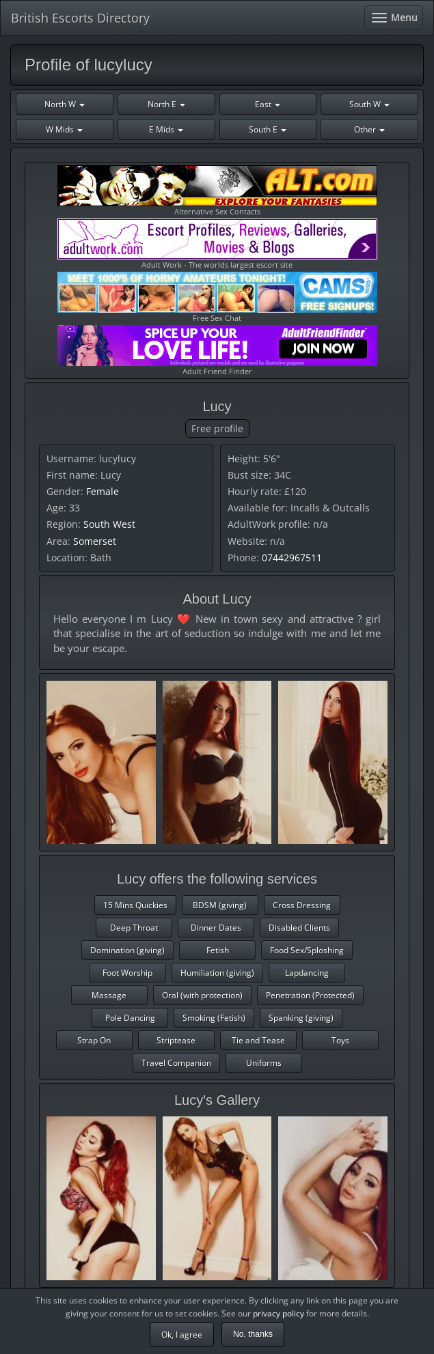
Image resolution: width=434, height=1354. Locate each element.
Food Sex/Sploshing (307, 950)
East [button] (267, 104)
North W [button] (64, 104)
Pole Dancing (130, 1018)
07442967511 (292, 557)
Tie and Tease (258, 1040)
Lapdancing (307, 972)
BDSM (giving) (220, 905)
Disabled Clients (299, 927)
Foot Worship (127, 972)
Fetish (217, 950)
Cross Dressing (302, 905)
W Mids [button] (64, 129)
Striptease (176, 1040)
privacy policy (278, 1313)
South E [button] (267, 129)
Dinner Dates (216, 927)
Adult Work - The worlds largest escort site (217, 244)
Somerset (94, 541)
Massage (109, 995)
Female (102, 491)
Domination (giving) (127, 950)
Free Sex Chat (217, 297)
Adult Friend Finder (217, 350)
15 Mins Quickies (135, 905)
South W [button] (369, 104)
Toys (340, 1040)
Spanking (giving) (301, 1018)
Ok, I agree (181, 1334)
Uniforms (264, 1063)
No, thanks (253, 1334)
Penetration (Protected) (310, 995)
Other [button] (369, 129)
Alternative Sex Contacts (217, 190)
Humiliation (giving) (217, 972)
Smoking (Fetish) (213, 1018)
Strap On (94, 1040)
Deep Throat (134, 927)
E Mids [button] (166, 129)
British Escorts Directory (80, 18)
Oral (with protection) (202, 995)
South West (109, 524)
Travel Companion (176, 1063)
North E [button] (166, 104)
